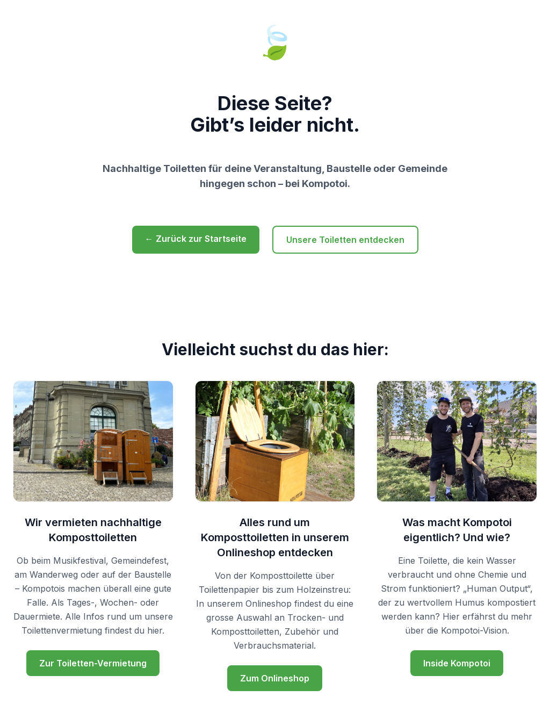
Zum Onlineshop (274, 678)
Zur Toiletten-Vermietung (93, 663)
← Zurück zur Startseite (196, 238)
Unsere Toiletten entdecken (345, 239)
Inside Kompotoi (456, 663)
